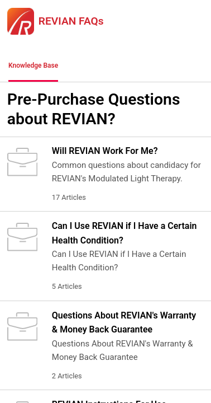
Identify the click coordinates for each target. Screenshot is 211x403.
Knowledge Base (33, 65)
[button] (80, 66)
